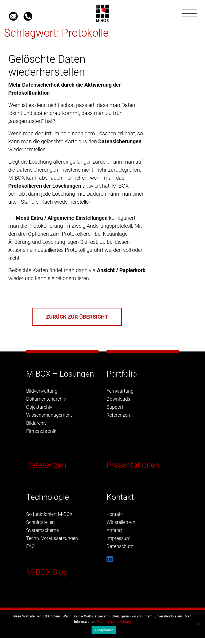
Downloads (118, 399)
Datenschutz (120, 546)
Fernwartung (120, 391)
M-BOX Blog (47, 572)
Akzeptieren (103, 630)
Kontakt (115, 514)
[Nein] (198, 624)
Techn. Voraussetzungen (52, 538)
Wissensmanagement (49, 415)
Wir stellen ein (121, 522)
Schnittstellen (40, 522)
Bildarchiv (36, 423)
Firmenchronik (41, 431)
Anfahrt (114, 530)
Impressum (119, 538)
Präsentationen (133, 465)
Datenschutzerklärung (114, 622)
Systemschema (42, 530)
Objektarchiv (39, 407)
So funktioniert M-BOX (49, 514)
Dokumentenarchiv (46, 399)
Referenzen (46, 465)
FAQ (30, 546)
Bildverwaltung (41, 391)
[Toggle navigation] (189, 13)
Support (115, 407)
